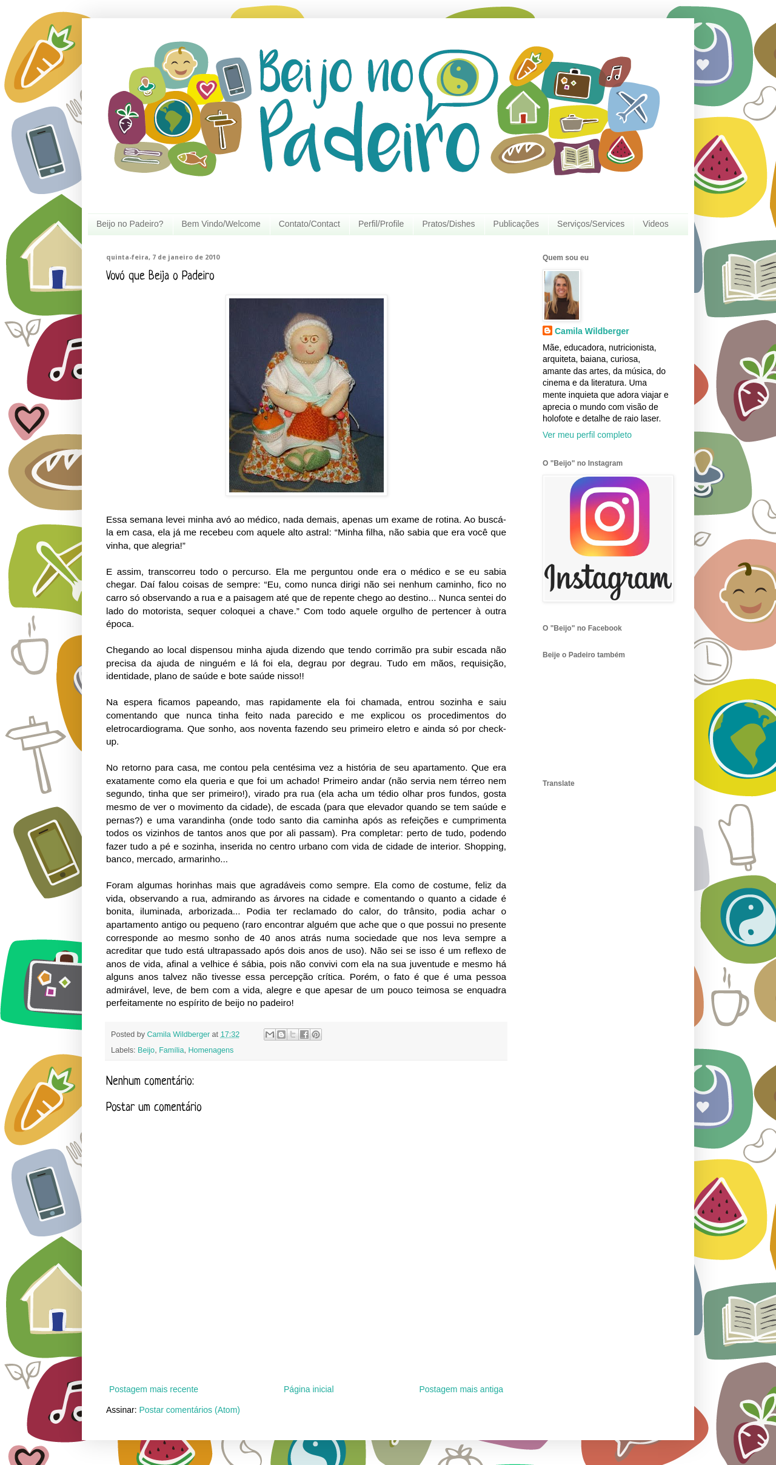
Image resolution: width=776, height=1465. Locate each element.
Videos (656, 224)
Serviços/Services (590, 224)
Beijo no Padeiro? (130, 224)
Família (171, 1050)
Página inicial (309, 1389)
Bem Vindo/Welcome (221, 224)
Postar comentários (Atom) (189, 1410)
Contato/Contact (309, 224)
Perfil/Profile (381, 224)
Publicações (516, 224)
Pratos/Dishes (448, 224)
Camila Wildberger (592, 331)
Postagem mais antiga (461, 1389)
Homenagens (210, 1050)
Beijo (146, 1050)
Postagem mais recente (153, 1389)
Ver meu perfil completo (587, 435)
